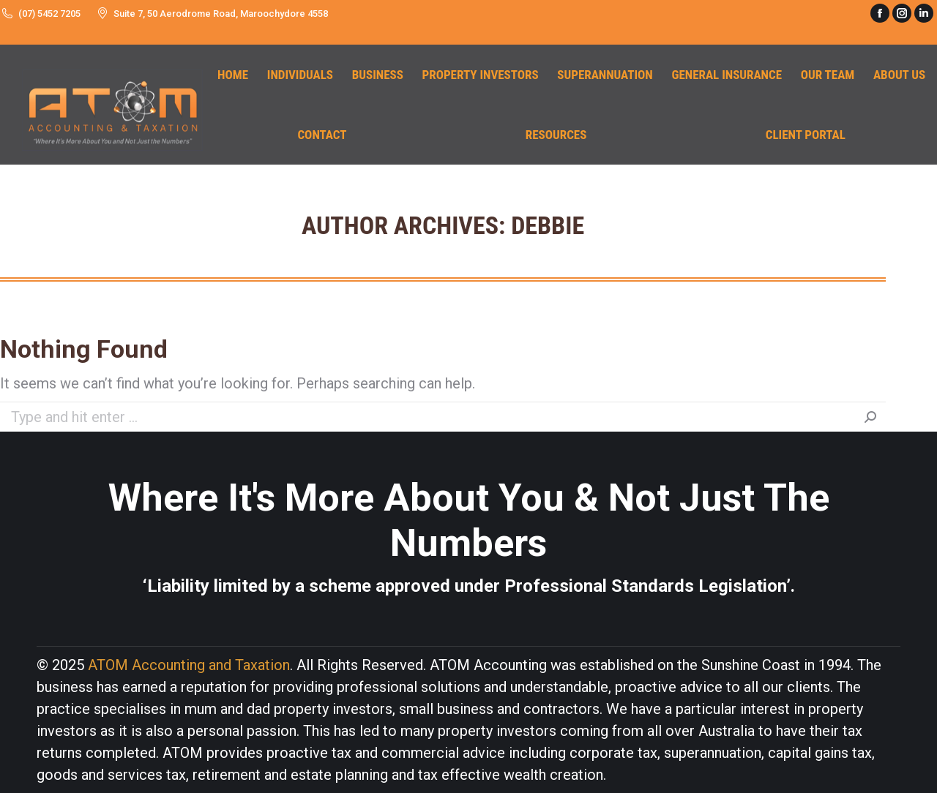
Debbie (547, 225)
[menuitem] (233, 74)
